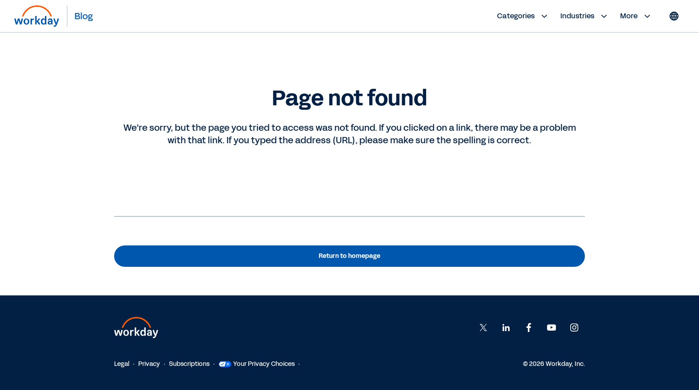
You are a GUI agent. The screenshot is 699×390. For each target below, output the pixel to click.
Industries (584, 16)
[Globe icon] (674, 16)
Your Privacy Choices (256, 364)
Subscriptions (189, 364)
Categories (523, 16)
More (636, 16)
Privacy (149, 364)
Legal (121, 364)
